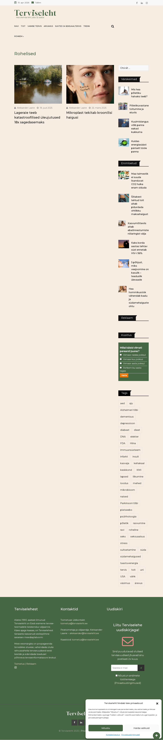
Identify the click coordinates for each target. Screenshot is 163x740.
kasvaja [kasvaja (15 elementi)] (124, 463)
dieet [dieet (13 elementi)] (137, 430)
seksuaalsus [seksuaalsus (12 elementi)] (137, 536)
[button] (157, 703)
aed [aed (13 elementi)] (122, 403)
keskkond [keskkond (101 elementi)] (126, 470)
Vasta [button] (124, 375)
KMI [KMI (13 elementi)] (139, 470)
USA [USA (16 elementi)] (122, 576)
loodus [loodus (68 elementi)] (124, 483)
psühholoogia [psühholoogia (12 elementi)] (128, 516)
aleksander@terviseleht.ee (84, 633)
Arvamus (48, 26)
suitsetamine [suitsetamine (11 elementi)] (128, 549)
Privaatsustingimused (130, 734)
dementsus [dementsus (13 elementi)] (127, 416)
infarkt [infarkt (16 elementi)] (124, 456)
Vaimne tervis (35, 26)
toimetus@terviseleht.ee (74, 623)
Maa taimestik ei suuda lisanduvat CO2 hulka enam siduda (139, 180)
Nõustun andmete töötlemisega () (127, 679)
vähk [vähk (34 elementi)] (133, 576)
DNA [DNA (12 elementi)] (123, 436)
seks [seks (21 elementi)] (123, 536)
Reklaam (31, 663)
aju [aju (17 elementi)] (131, 403)
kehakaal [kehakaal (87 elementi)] (139, 463)
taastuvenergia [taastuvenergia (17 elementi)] (129, 563)
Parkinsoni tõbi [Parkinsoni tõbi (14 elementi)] (129, 503)
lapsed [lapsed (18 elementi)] (124, 476)
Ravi (16, 26)
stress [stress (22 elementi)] (123, 543)
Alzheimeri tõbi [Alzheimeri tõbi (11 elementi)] (129, 410)
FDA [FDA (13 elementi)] (122, 443)
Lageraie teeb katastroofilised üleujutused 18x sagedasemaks (37, 117)
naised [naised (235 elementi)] (124, 496)
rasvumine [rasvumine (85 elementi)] (139, 523)
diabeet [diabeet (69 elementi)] (124, 430)
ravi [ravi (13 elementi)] (122, 530)
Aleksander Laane (26, 108)
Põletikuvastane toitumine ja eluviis (139, 109)
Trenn (86, 26)
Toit (23, 26)
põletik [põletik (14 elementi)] (124, 523)
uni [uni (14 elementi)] (142, 569)
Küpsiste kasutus (113, 734)
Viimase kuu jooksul (133, 359)
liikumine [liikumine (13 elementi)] (138, 476)
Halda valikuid (142, 728)
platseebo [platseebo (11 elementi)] (126, 510)
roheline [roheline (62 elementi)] (133, 530)
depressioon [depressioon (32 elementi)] (127, 423)
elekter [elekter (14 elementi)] (134, 436)
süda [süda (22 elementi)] (143, 549)
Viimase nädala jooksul (134, 355)
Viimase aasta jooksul (134, 363)
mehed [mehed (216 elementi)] (137, 483)
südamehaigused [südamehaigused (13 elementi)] (130, 556)
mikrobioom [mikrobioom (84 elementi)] (127, 490)
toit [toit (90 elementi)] (133, 569)
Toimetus (19, 663)
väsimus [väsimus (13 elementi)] (125, 583)
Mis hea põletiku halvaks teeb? (139, 93)
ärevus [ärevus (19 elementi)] (138, 583)
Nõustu (105, 728)
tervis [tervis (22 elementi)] (123, 569)
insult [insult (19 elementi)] (136, 456)
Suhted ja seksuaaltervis (68, 26)
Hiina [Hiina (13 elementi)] (133, 443)
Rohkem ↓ (19, 36)
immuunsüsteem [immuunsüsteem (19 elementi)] (130, 450)
